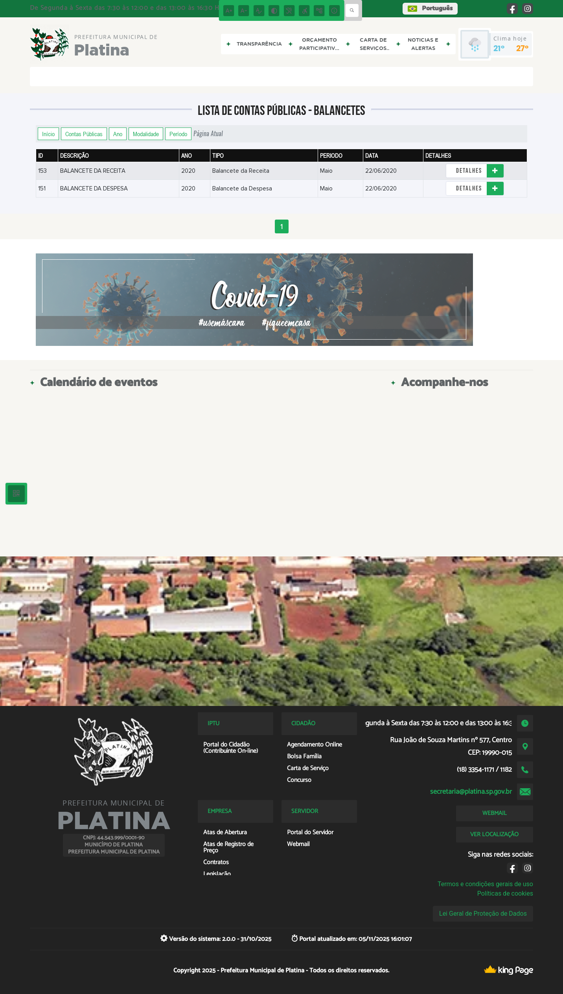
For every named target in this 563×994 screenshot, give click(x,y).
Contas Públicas (84, 134)
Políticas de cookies (505, 893)
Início (48, 134)
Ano (117, 134)
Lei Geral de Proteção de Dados (483, 913)
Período (178, 134)
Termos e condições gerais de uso (485, 884)
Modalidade (146, 134)
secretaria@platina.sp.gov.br (471, 792)
